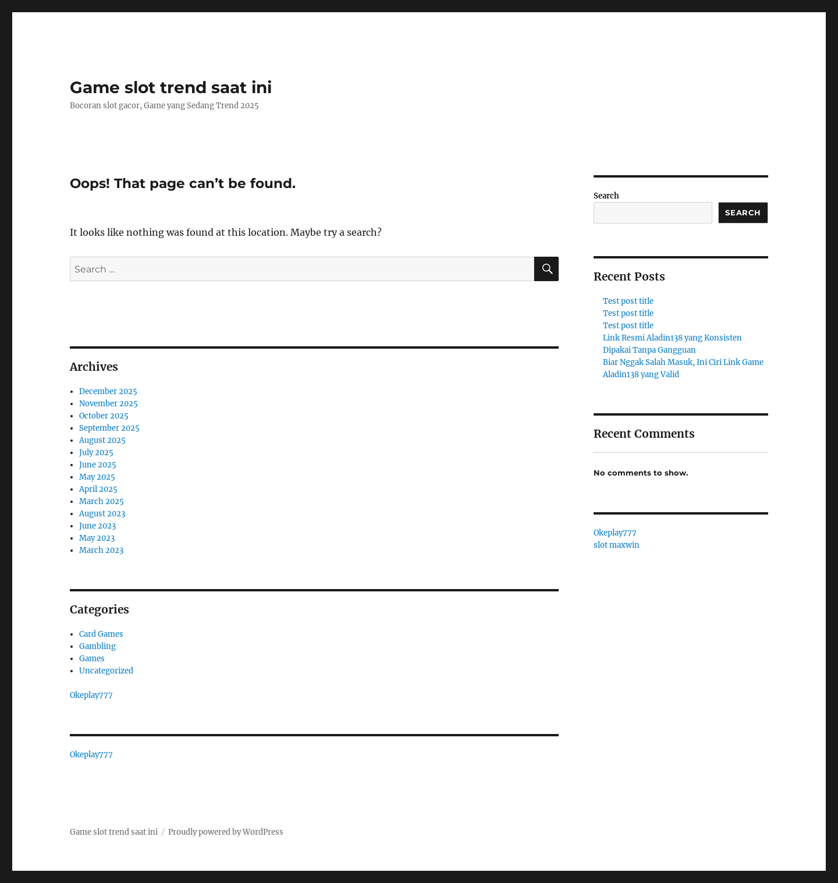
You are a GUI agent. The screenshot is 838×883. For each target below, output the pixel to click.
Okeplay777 (91, 695)
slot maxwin (617, 545)
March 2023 (101, 550)
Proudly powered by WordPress (225, 832)
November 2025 (108, 404)
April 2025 (98, 489)
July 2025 (96, 453)
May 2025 (97, 477)
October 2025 (104, 416)
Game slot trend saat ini (171, 87)
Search (606, 196)
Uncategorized (106, 671)
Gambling (97, 646)
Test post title (628, 301)
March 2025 (101, 501)
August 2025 (102, 440)
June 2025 (97, 465)
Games (92, 659)
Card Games (101, 634)
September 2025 (109, 428)
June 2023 (97, 526)
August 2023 (102, 514)
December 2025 (108, 391)
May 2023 (97, 538)
